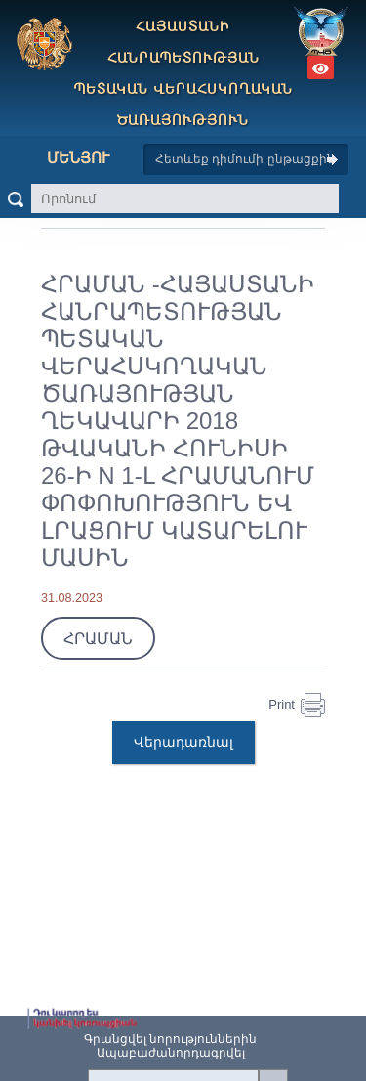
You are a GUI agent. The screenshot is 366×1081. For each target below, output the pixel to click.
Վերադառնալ (183, 742)
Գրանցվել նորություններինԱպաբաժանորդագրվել (170, 1045)
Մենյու (63, 158)
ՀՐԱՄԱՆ (98, 638)
